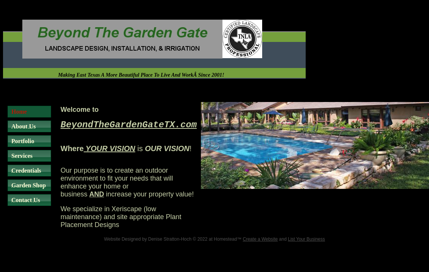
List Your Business (306, 239)
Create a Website (260, 239)
